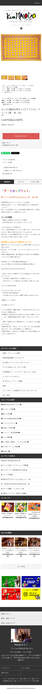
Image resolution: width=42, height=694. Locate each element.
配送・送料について (25, 678)
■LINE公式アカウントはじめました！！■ (15, 479)
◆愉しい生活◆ (11, 88)
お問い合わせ (5, 672)
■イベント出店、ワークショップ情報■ (14, 465)
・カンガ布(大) (30, 85)
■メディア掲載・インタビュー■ (12, 489)
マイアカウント (5, 668)
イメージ (21, 182)
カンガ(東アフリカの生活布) (24, 88)
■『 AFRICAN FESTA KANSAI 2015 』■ (15, 484)
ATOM (37, 681)
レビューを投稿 (6, 162)
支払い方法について (13, 678)
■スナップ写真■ (6, 474)
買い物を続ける (6, 173)
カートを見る (26, 668)
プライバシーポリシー (24, 681)
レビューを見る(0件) (7, 159)
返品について (6, 143)
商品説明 (7, 182)
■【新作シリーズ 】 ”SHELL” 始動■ (13, 493)
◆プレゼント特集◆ (12, 87)
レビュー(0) (35, 182)
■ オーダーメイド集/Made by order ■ (14, 470)
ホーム (4, 85)
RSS (33, 681)
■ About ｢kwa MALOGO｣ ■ (10, 460)
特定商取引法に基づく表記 (10, 145)
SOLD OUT (21, 136)
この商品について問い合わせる (11, 170)
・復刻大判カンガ (7, 92)
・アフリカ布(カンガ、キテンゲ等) (16, 85)
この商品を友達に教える (8, 167)
